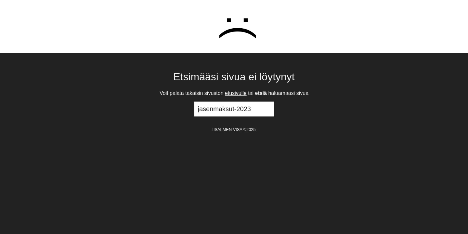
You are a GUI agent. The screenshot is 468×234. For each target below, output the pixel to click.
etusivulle (236, 93)
